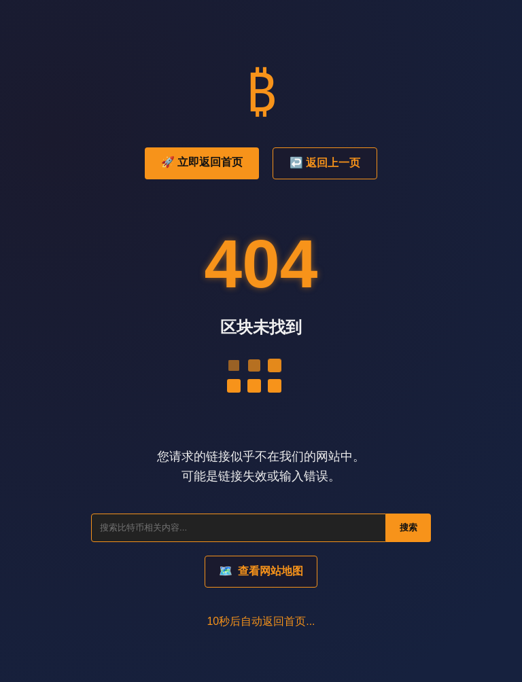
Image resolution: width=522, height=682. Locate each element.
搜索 (408, 527)
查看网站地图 (261, 571)
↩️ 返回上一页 (325, 162)
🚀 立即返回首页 (202, 162)
